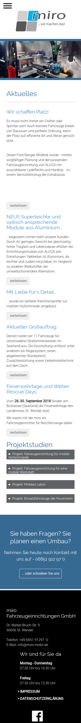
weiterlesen (18, 206)
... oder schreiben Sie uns (40, 573)
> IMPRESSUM (28, 691)
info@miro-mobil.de (33, 645)
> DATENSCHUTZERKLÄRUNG (40, 699)
